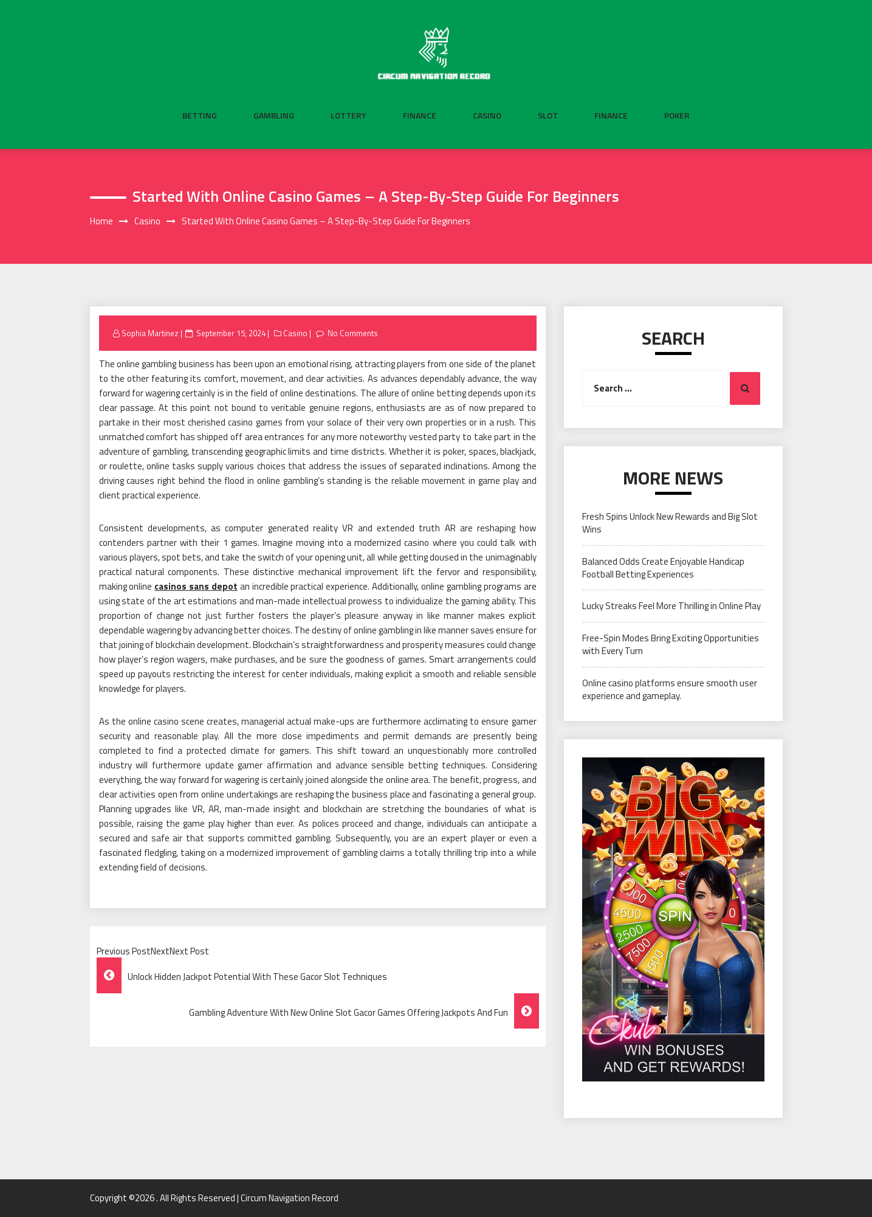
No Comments (353, 333)
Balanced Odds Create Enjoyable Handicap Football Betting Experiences (663, 567)
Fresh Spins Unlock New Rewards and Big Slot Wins (670, 522)
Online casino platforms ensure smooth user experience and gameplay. (669, 689)
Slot (548, 115)
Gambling (273, 115)
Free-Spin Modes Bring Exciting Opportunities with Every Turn (670, 644)
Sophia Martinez (150, 333)
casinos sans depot (196, 586)
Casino (487, 115)
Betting (199, 115)
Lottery (348, 115)
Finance (419, 115)
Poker (677, 115)
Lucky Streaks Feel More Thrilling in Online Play (671, 606)
